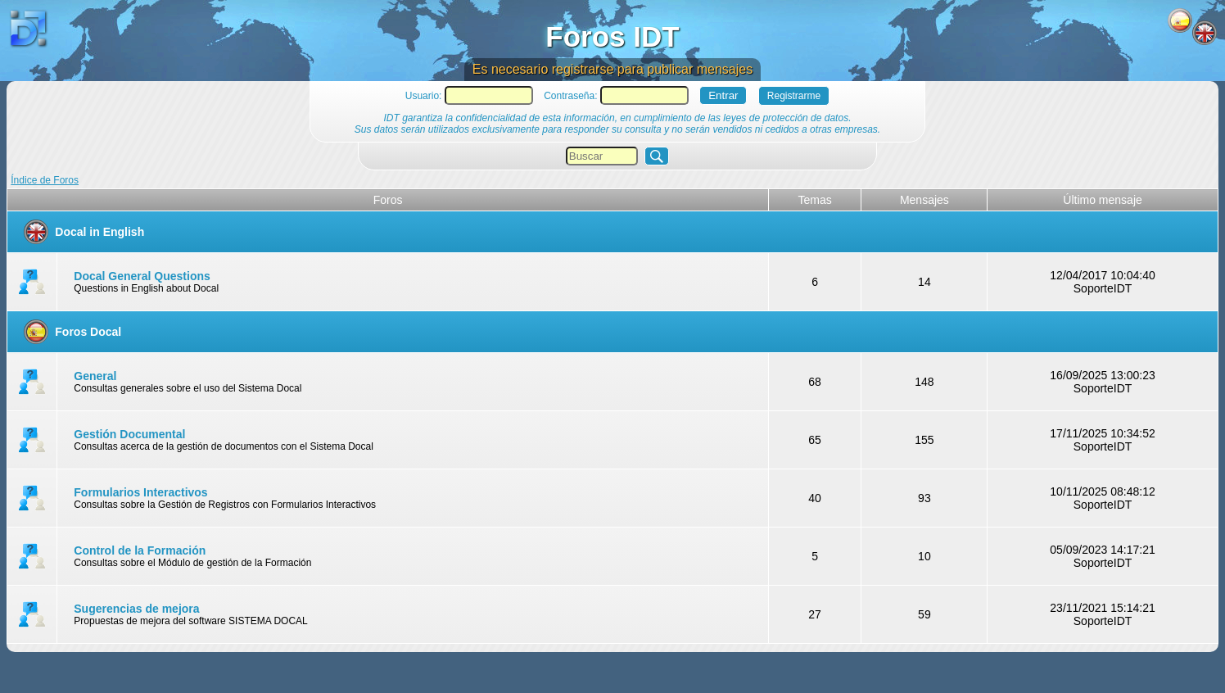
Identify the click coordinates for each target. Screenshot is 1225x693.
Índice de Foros (45, 180)
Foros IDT (612, 36)
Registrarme (793, 96)
